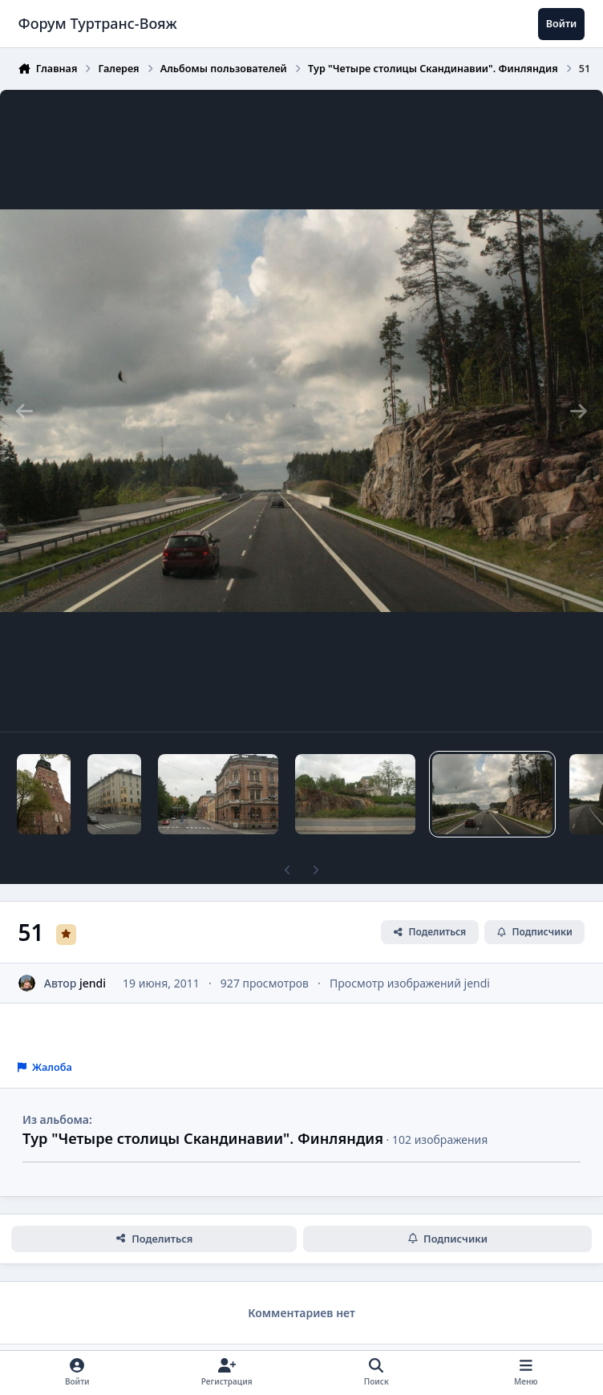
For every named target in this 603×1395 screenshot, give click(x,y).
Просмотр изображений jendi (410, 982)
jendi (92, 982)
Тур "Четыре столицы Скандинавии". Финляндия (202, 1138)
